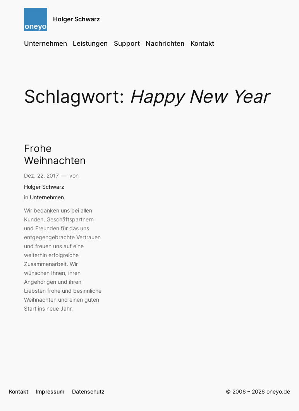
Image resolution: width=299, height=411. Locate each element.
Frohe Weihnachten (55, 154)
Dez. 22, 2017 (41, 175)
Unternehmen (47, 197)
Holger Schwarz (76, 19)
